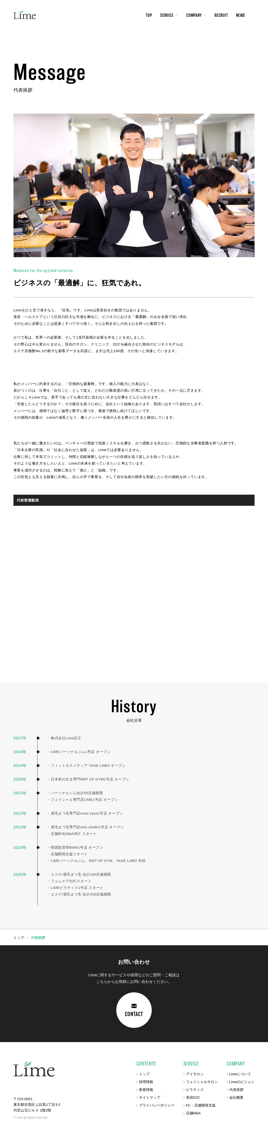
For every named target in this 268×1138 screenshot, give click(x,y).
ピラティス (195, 1089)
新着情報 (146, 1089)
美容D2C (193, 1097)
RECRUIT (221, 15)
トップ (144, 1074)
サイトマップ (149, 1097)
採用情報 (146, 1082)
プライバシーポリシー (156, 1105)
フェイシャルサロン (202, 1082)
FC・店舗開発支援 (201, 1105)
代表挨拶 (236, 1089)
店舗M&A (193, 1113)
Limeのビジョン (242, 1082)
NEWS (240, 15)
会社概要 (236, 1097)
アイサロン (195, 1074)
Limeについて (240, 1074)
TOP (149, 15)
